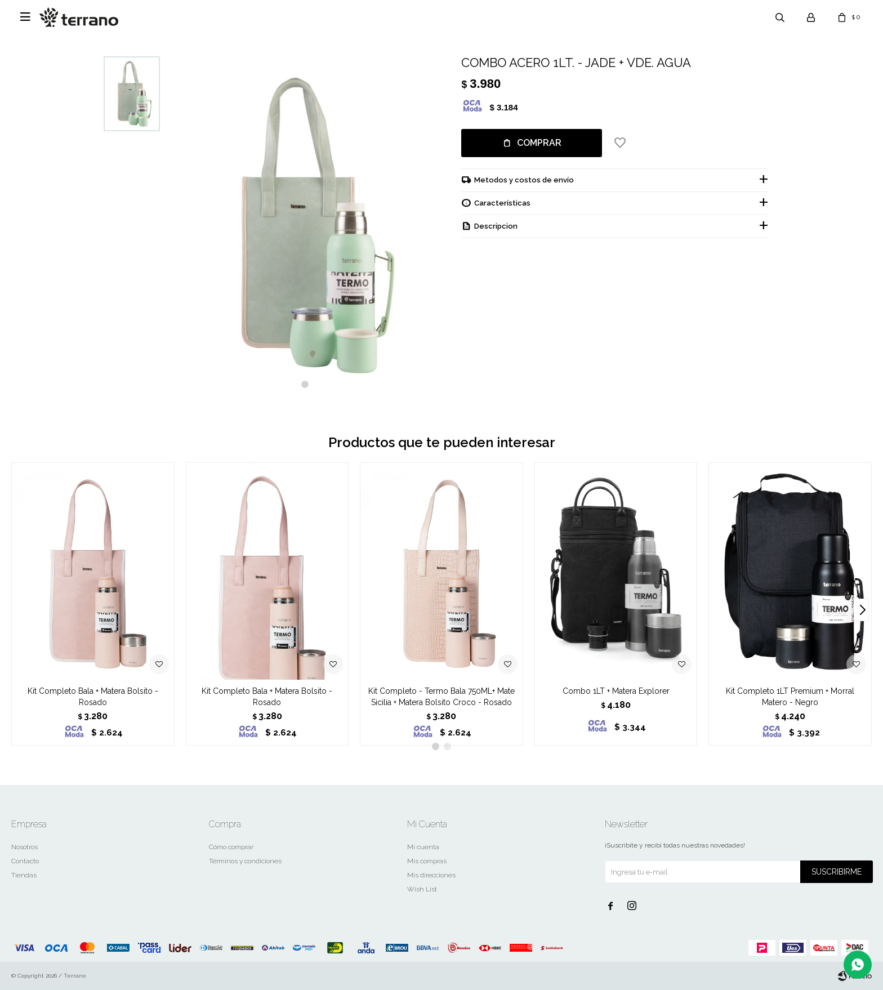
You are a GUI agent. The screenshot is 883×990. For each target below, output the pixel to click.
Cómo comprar (231, 847)
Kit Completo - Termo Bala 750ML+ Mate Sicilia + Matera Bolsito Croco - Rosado (441, 696)
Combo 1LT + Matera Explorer (616, 690)
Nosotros (24, 847)
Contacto (25, 861)
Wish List (422, 889)
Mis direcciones (431, 875)
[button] (305, 384)
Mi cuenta (423, 847)
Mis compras (427, 861)
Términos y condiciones (245, 861)
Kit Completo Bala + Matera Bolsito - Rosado (93, 696)
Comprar (539, 142)
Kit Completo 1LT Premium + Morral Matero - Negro (790, 696)
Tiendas (24, 875)
